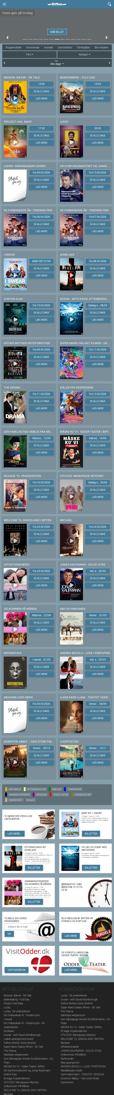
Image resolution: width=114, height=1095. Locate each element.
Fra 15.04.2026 (97, 172)
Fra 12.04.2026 (97, 393)
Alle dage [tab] (57, 62)
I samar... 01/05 (41, 659)
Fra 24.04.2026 (97, 526)
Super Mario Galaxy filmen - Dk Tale (23, 1046)
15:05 (97, 83)
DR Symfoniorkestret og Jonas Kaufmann (27, 1070)
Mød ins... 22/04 (41, 615)
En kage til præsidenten (17, 1078)
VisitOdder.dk (17, 969)
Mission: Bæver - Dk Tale (17, 995)
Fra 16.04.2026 (41, 482)
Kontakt (48, 47)
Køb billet (57, 31)
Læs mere (41, 98)
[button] (7, 37)
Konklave (9, 1031)
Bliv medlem (102, 47)
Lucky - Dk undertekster (17, 1011)
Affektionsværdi (70, 1046)
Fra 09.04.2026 (41, 172)
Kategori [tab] (83, 54)
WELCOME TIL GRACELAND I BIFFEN (25, 1090)
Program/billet (13, 47)
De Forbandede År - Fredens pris (22, 1015)
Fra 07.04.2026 (97, 216)
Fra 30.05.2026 (41, 703)
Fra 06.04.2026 (41, 216)
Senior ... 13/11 (97, 748)
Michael (65, 1042)
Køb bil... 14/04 (97, 438)
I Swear (8, 1019)
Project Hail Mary (13, 1003)
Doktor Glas (10, 1074)
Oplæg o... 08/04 (97, 305)
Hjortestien (67, 1082)
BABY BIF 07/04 (41, 261)
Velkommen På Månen (16, 1086)
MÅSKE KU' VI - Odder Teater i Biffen (24, 1066)
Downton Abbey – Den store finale (80, 1078)
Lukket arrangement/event (19, 1038)
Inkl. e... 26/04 (98, 571)
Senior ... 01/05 (97, 615)
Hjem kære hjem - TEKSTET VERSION (82, 1074)
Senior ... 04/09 (97, 703)
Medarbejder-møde (71, 1070)
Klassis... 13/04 (41, 438)
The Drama (10, 1050)
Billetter (91, 833)
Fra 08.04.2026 (97, 261)
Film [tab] (28, 54)
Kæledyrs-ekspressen (16, 1054)
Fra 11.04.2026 (97, 349)
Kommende (32, 47)
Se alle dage (41, 91)
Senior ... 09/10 (41, 748)
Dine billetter (65, 47)
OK (9, 933)
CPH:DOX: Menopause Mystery (21, 1082)
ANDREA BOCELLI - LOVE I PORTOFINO (83, 1066)
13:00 (41, 83)
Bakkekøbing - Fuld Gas (16, 999)
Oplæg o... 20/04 (97, 482)
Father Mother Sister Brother (20, 1042)
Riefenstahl (67, 1058)
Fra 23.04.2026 (41, 526)
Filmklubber (83, 47)
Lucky (7, 1007)
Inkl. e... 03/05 (98, 659)
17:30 (41, 128)
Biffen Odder (58, 4)
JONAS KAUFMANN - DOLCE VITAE (81, 1050)
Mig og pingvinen (70, 1062)
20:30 (97, 128)
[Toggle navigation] (4, 4)
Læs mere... (15, 833)
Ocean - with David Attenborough (22, 1034)
